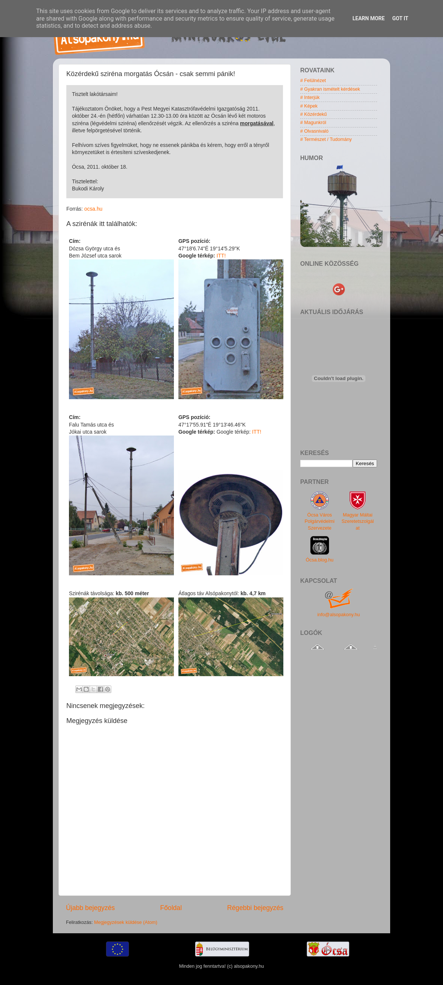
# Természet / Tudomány (326, 139)
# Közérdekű (313, 114)
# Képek (308, 106)
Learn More (368, 18)
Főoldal (171, 908)
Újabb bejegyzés (90, 908)
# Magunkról (313, 122)
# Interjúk (310, 97)
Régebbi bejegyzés (255, 908)
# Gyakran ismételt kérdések (330, 89)
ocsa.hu (93, 209)
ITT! (221, 256)
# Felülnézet (313, 80)
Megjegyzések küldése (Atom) (125, 922)
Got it (400, 18)
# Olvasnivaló (314, 131)
